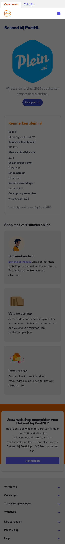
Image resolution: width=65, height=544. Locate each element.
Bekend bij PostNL (19, 261)
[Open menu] (59, 13)
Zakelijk (29, 4)
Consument (11, 4)
